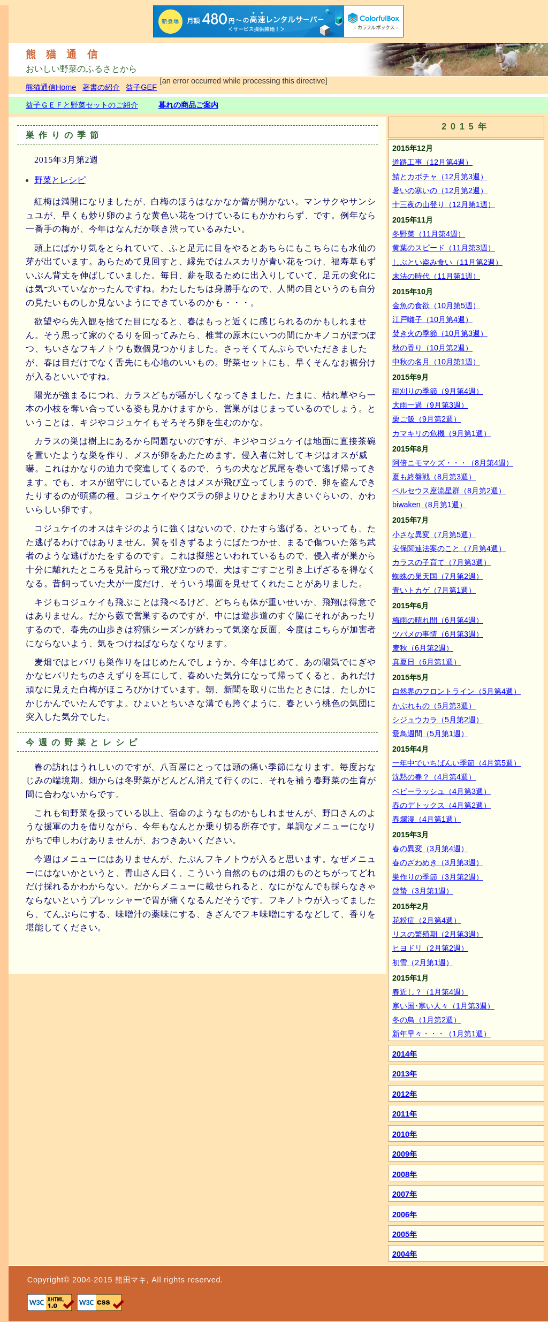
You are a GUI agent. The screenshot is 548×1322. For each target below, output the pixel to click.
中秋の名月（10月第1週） (436, 361)
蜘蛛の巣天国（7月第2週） (437, 576)
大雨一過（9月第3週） (430, 405)
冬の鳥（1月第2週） (426, 1019)
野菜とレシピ (60, 180)
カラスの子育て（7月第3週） (441, 562)
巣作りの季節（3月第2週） (437, 877)
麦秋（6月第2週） (422, 648)
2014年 (404, 1054)
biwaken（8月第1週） (429, 504)
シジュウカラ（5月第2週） (437, 719)
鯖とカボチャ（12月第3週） (440, 176)
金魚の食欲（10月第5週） (436, 305)
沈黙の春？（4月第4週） (434, 777)
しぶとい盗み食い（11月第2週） (447, 262)
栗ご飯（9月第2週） (426, 419)
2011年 (404, 1114)
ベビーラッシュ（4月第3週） (441, 791)
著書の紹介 (101, 87)
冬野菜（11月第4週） (428, 234)
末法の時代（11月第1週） (436, 276)
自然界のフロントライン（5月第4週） (456, 691)
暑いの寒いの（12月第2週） (440, 190)
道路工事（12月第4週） (432, 162)
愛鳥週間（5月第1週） (430, 733)
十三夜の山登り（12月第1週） (443, 204)
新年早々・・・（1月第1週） (441, 1033)
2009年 (404, 1154)
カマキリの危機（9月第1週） (441, 433)
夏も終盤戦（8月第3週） (434, 476)
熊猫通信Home (51, 87)
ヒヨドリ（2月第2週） (430, 948)
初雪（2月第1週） (422, 962)
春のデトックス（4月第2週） (441, 805)
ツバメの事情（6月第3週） (437, 634)
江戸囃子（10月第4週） (432, 319)
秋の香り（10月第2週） (432, 347)
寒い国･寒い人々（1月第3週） (443, 1006)
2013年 (404, 1073)
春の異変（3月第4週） (430, 848)
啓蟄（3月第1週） (422, 891)
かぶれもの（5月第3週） (434, 705)
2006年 (404, 1214)
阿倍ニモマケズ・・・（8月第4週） (452, 463)
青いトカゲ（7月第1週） (434, 590)
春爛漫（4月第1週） (426, 819)
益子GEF (141, 87)
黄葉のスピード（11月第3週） (443, 247)
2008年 (404, 1174)
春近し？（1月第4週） (430, 992)
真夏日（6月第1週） (426, 662)
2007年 (404, 1194)
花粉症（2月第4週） (426, 920)
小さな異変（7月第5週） (434, 534)
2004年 (404, 1254)
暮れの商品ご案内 (188, 105)
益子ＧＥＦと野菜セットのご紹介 (82, 105)
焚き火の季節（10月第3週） (440, 333)
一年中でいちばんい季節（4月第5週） (456, 763)
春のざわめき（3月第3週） (437, 862)
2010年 (404, 1134)
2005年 (404, 1234)
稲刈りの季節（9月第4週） (437, 391)
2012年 (404, 1094)
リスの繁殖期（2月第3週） (437, 934)
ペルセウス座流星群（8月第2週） (449, 490)
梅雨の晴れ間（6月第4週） (437, 620)
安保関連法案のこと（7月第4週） (449, 548)
